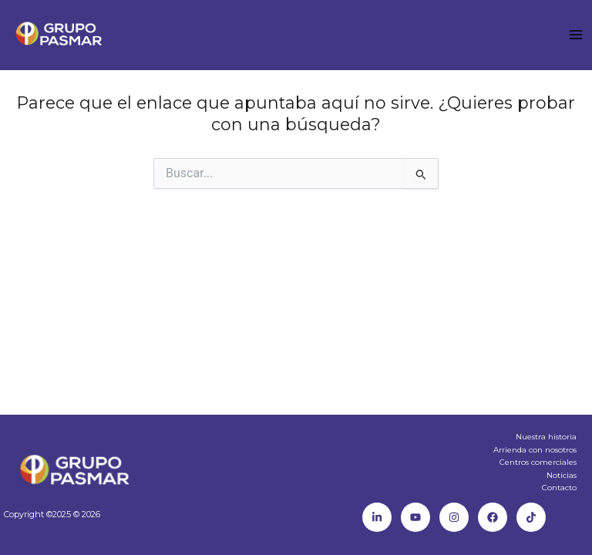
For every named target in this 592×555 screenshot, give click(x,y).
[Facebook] (492, 517)
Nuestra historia (546, 437)
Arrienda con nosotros (535, 450)
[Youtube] (415, 517)
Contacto (559, 488)
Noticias (562, 475)
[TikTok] (531, 517)
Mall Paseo (4, 57)
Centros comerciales (538, 462)
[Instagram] (454, 517)
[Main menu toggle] (576, 34)
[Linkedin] (377, 517)
